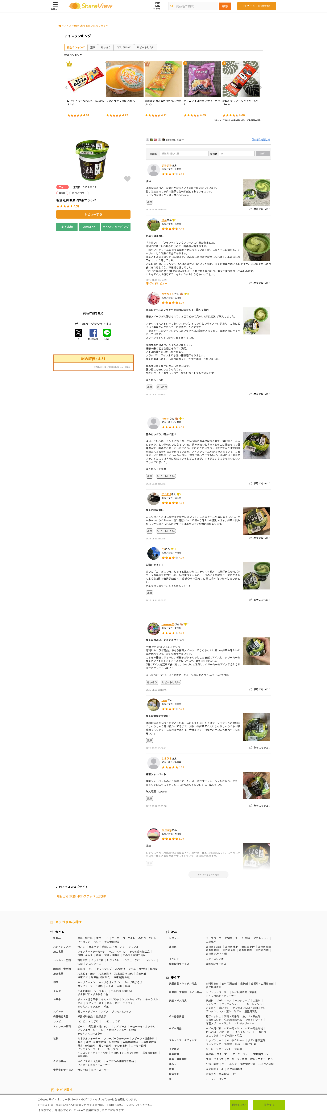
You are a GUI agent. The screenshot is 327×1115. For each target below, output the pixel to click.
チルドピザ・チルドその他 (93, 963)
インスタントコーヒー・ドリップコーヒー (101, 1018)
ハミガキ (211, 976)
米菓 (106, 975)
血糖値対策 (94, 1070)
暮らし (173, 1032)
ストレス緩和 (124, 1070)
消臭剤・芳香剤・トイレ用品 (185, 961)
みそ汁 (109, 954)
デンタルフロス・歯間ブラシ (249, 976)
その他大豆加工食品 (134, 924)
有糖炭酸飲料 (148, 1011)
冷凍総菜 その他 (123, 942)
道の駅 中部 (212, 919)
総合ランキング (76, 47)
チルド (57, 959)
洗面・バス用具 (178, 969)
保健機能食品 (60, 985)
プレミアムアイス (121, 980)
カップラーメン (86, 951)
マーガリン (84, 910)
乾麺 (127, 954)
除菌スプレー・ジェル (218, 992)
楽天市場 (67, 227)
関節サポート (232, 1070)
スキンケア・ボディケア (183, 1009)
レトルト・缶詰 (62, 929)
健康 (139, 1067)
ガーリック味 (137, 1074)
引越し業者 (212, 1032)
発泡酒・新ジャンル (99, 995)
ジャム (132, 937)
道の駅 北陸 (248, 915)
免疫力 (54, 1070)
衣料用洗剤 (212, 952)
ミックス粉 (97, 929)
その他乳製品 (111, 910)
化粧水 (228, 1012)
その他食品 (59, 1030)
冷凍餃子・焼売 (86, 942)
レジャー (174, 907)
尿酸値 (268, 1070)
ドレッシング (104, 937)
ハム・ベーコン (117, 920)
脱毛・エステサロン (261, 1027)
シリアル (134, 915)
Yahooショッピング (116, 227)
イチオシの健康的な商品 (120, 1030)
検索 (225, 6)
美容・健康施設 (178, 1027)
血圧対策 (79, 1070)
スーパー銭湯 (242, 907)
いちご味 (55, 1074)
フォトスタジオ (215, 927)
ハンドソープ (242, 969)
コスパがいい (123, 47)
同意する (269, 1104)
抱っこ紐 (211, 1000)
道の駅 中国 (245, 919)
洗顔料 (210, 969)
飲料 (55, 1007)
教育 (171, 1037)
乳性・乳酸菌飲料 (96, 1011)
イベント (174, 927)
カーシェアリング (216, 1048)
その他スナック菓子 (89, 975)
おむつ (262, 1000)
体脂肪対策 (238, 1067)
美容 (250, 1067)
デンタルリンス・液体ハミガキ (223, 980)
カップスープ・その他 (90, 954)
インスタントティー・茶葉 (93, 1021)
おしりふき (212, 1004)
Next (259, 87)
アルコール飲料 (62, 995)
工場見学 (211, 910)
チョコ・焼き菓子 (88, 968)
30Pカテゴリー (79, 1067)
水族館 (228, 907)
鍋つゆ (154, 937)
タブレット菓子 (95, 971)
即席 (55, 951)
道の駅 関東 (264, 915)
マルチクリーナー (244, 992)
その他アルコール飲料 (90, 1002)
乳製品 (57, 907)
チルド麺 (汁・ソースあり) (92, 959)
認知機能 (185, 1070)
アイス (67, 25)
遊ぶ (174, 901)
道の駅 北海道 (214, 915)
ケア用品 (174, 1017)
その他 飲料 (121, 1014)
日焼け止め (249, 1012)
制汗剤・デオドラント (218, 1017)
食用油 (143, 937)
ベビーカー (225, 1000)
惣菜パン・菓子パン (113, 915)
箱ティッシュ (213, 985)
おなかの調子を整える (197, 1067)
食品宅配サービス (63, 1038)
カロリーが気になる (170, 1067)
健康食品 (101, 985)
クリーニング (229, 1032)
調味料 (81, 937)
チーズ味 (93, 1074)
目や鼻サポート (252, 1070)
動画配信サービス (179, 932)
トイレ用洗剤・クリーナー (221, 964)
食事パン (94, 915)
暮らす (175, 946)
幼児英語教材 (234, 1037)
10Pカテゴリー (58, 1067)
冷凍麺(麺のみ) (121, 946)
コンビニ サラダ (111, 990)
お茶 (80, 1011)
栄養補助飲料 (150, 1021)
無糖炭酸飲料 (130, 1011)
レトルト (150, 929)
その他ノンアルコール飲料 (121, 999)
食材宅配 (83, 1038)
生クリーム (102, 907)
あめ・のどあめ (110, 968)
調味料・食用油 (62, 937)
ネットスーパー (100, 1038)
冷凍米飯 (141, 942)
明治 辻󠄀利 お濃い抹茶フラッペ (91, 25)
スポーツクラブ (215, 1027)
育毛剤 (238, 1017)
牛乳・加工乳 (85, 907)
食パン (81, 915)
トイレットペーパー (217, 961)
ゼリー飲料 (105, 1014)
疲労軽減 (66, 1070)
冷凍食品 (58, 942)
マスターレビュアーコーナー (94, 1033)
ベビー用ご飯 (213, 997)
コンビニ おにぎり (88, 990)
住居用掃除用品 (233, 988)
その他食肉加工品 (139, 920)
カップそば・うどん (110, 951)
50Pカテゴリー (99, 1067)
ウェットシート (254, 988)
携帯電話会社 (247, 1032)
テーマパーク (213, 907)
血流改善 (216, 1070)
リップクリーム (215, 1009)
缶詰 (80, 932)
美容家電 (174, 1023)
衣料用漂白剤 (229, 952)
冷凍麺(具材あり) (100, 946)
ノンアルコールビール (90, 999)
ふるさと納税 (266, 1032)
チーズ (115, 907)
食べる (59, 901)
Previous (67, 87)
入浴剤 (256, 969)
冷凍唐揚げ (105, 942)
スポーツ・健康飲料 (143, 1007)
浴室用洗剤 (250, 980)
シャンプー (212, 973)
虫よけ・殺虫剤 (251, 985)
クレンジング (213, 1012)
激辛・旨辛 (78, 1074)
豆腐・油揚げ (111, 924)
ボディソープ (224, 969)
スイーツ (58, 980)
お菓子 (57, 968)
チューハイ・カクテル (142, 995)
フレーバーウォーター (116, 1007)
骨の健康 (261, 1067)
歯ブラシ (224, 976)
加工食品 (58, 920)
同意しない (239, 1104)
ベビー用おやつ (233, 997)
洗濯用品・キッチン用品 (183, 952)
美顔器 (210, 1023)
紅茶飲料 (114, 1011)
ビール (81, 995)
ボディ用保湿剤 (256, 1009)
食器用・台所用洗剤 (262, 952)
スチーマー (223, 1023)
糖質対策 (151, 1067)
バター (97, 910)
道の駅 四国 (262, 919)
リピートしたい (145, 47)
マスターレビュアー (123, 1067)
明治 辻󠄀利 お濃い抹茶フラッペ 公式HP (81, 437)
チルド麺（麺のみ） (122, 959)
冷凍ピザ (83, 946)
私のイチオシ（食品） (90, 1030)
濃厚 (92, 47)
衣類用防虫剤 (213, 988)
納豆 (98, 924)
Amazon (89, 227)
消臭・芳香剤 (231, 985)
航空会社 (174, 1043)
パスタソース (93, 932)
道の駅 (173, 915)
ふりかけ (120, 937)
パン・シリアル (62, 915)
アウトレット (261, 907)
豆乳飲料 (83, 1025)
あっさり (106, 47)
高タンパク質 (221, 1067)
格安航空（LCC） (229, 1043)
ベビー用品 (175, 997)
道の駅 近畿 (229, 919)
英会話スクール (215, 1037)
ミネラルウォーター (89, 1007)
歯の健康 (108, 1070)
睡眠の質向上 (142, 1070)
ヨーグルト (129, 907)
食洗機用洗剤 (213, 956)
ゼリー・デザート (88, 980)
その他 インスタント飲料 (125, 1021)
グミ (80, 971)
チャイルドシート (245, 1000)
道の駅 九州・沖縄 (216, 922)
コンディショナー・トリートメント (242, 973)
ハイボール (120, 995)
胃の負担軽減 (200, 1070)
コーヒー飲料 (138, 1014)
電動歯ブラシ (260, 1023)
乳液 (237, 1012)
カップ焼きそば (133, 951)
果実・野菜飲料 (86, 1014)
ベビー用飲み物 (254, 997)
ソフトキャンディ (132, 968)
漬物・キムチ (85, 924)
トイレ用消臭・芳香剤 (244, 961)
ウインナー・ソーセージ (91, 920)
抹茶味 (104, 1074)
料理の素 (83, 929)
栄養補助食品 (85, 985)
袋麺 (119, 954)
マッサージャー (241, 1023)
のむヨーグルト (147, 907)
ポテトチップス (124, 971)
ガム (109, 971)
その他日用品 (176, 985)
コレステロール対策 (165, 1070)
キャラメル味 (119, 1074)
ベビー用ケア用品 (232, 1004)
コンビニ (58, 990)
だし (91, 937)
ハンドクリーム (235, 1009)
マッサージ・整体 (237, 1027)
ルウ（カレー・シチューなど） (124, 929)
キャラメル (151, 968)
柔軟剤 (244, 952)
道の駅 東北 (231, 915)
